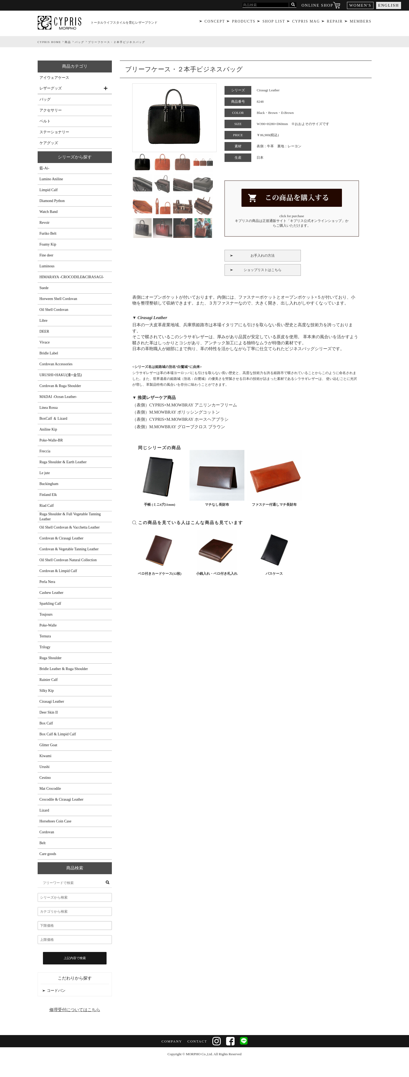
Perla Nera (47, 582)
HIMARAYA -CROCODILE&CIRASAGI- (71, 277)
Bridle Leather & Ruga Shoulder (63, 669)
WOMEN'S (360, 5)
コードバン (56, 991)
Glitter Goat (48, 745)
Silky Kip (46, 691)
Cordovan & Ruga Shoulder (60, 386)
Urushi (44, 767)
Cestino (45, 778)
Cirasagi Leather (51, 701)
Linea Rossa (48, 408)
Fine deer (46, 255)
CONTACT (196, 1041)
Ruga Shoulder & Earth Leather (63, 462)
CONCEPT (214, 23)
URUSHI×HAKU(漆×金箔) (60, 375)
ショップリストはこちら (263, 268)
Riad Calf (46, 506)
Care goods (47, 854)
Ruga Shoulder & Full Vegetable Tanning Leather (70, 516)
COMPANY (171, 1041)
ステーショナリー (54, 132)
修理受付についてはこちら (74, 1009)
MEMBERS (361, 23)
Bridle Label (48, 353)
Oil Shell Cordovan (53, 310)
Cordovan (46, 832)
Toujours (46, 614)
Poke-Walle (48, 625)
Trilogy (45, 647)
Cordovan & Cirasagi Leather (61, 538)
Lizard (44, 810)
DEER (44, 331)
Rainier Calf (48, 680)
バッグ (45, 99)
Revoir (44, 223)
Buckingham (49, 484)
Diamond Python (52, 201)
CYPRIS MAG (305, 23)
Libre (43, 321)
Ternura (45, 636)
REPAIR (335, 23)
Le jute (44, 473)
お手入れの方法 (262, 254)
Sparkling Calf (50, 604)
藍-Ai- (44, 168)
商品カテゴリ (74, 66)
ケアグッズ (48, 143)
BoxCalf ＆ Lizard (53, 418)
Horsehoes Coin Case (55, 821)
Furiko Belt (47, 233)
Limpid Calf (48, 190)
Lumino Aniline (51, 179)
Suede (44, 288)
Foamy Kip (47, 244)
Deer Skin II (48, 712)
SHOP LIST (273, 23)
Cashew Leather (51, 593)
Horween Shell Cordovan (58, 299)
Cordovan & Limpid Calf (58, 571)
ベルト (45, 121)
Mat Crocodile (50, 789)
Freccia (44, 451)
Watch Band (48, 212)
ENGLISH (388, 5)
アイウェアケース (54, 78)
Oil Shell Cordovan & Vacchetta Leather (69, 527)
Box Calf (46, 723)
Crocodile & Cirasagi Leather (61, 799)
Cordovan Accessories (56, 364)
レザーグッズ (50, 88)
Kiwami (45, 756)
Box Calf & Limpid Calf (57, 734)
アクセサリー (50, 110)
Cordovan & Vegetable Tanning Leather (69, 549)
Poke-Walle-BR (51, 440)
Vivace (44, 342)
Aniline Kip (48, 429)
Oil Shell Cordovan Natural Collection (68, 560)
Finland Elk (48, 495)
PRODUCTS (243, 23)
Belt (42, 843)
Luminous (47, 266)
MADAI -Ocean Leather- (58, 397)
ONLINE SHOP (317, 5)
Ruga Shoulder (50, 658)
